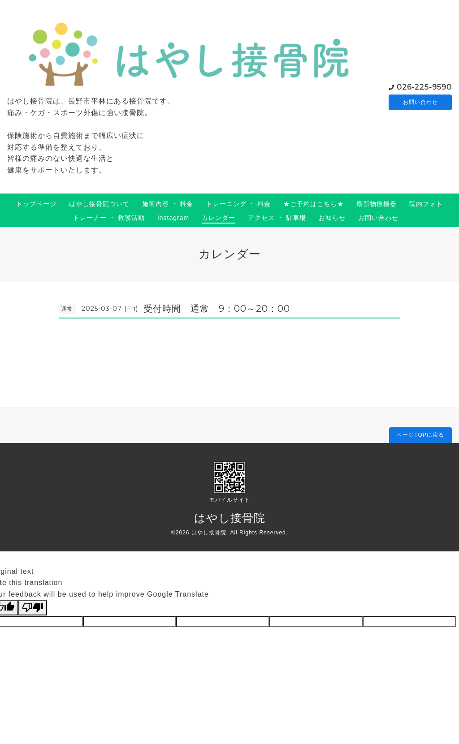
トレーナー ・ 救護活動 (109, 217)
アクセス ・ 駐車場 (277, 217)
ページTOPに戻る (420, 435)
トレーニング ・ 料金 (238, 203)
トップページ (36, 203)
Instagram (173, 217)
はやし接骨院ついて (99, 203)
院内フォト (426, 203)
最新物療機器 (376, 203)
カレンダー (218, 217)
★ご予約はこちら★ (313, 203)
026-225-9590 (424, 86)
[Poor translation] (32, 607)
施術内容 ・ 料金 (168, 203)
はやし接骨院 (229, 518)
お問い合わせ (420, 102)
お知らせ (332, 217)
